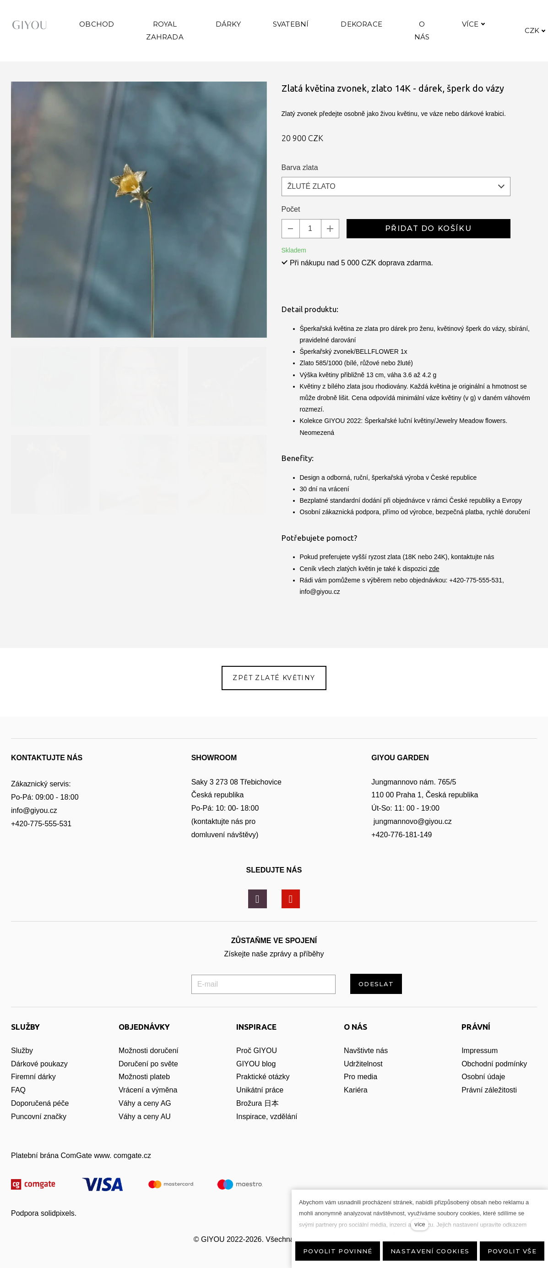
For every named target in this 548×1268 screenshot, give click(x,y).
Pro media (360, 1088)
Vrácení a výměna (148, 1101)
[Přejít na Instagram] (257, 910)
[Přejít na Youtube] (291, 910)
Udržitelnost (364, 1075)
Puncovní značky (38, 1127)
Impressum (479, 1061)
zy (64, 1075)
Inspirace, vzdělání (266, 1127)
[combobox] (396, 206)
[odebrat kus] (291, 248)
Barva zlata (300, 187)
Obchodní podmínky (494, 1075)
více (419, 1224)
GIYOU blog (256, 1075)
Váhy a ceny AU (146, 1127)
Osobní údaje (483, 1088)
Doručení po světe (148, 1075)
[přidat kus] (330, 248)
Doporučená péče (40, 1114)
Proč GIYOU (256, 1061)
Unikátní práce (259, 1101)
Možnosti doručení (149, 1061)
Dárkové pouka (35, 1075)
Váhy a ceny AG (146, 1114)
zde (434, 588)
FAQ (18, 1101)
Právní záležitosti (489, 1101)
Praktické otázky (262, 1088)
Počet (291, 229)
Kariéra (356, 1101)
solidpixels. (58, 1224)
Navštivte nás (366, 1061)
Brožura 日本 (257, 1114)
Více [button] (511, 33)
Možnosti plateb (144, 1088)
